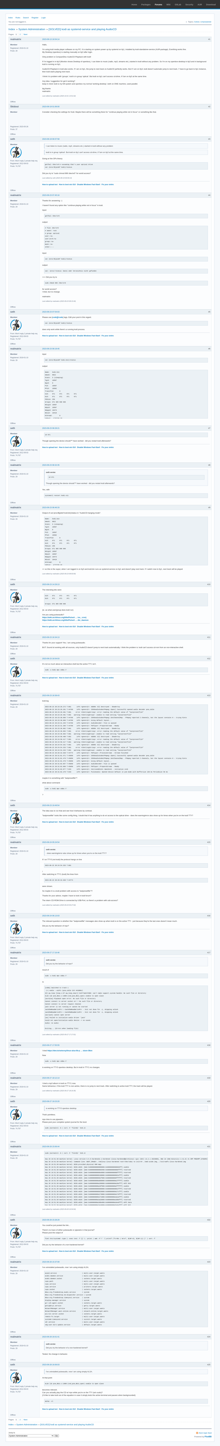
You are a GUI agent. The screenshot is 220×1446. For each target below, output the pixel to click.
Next (25, 34)
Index (10, 18)
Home (134, 4)
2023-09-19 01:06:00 (50, 106)
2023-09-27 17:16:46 (50, 952)
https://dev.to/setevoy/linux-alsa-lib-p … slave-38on (69, 1051)
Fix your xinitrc (108, 185)
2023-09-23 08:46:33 (50, 507)
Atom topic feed (205, 1433)
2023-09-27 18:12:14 (50, 1078)
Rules (18, 18)
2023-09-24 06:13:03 (50, 916)
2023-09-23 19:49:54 (50, 805)
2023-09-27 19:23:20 (50, 1101)
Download (211, 4)
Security (189, 4)
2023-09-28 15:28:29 (50, 1220)
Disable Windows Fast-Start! (88, 185)
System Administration (31, 29)
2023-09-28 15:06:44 (50, 1146)
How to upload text (49, 185)
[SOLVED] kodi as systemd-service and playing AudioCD (83, 29)
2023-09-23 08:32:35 (50, 465)
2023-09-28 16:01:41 (50, 1337)
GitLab (178, 4)
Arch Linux (15, 4)
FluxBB (208, 1436)
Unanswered (206, 22)
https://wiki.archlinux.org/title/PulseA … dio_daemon (65, 620)
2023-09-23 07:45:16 (50, 195)
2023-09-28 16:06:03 (50, 1365)
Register (35, 18)
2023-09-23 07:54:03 (50, 312)
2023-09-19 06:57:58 (50, 139)
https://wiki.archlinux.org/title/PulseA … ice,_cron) (64, 617)
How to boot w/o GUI (67, 185)
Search (26, 18)
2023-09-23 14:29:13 (50, 584)
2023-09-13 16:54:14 (50, 39)
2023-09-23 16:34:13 (50, 637)
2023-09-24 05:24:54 (50, 842)
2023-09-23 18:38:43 (50, 695)
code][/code (58, 317)
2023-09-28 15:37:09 (50, 1262)
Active (196, 22)
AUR (200, 4)
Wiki (168, 4)
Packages (146, 4)
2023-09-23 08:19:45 (50, 349)
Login (43, 18)
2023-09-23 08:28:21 (50, 428)
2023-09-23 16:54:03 (50, 658)
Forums (158, 4)
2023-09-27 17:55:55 (50, 1045)
